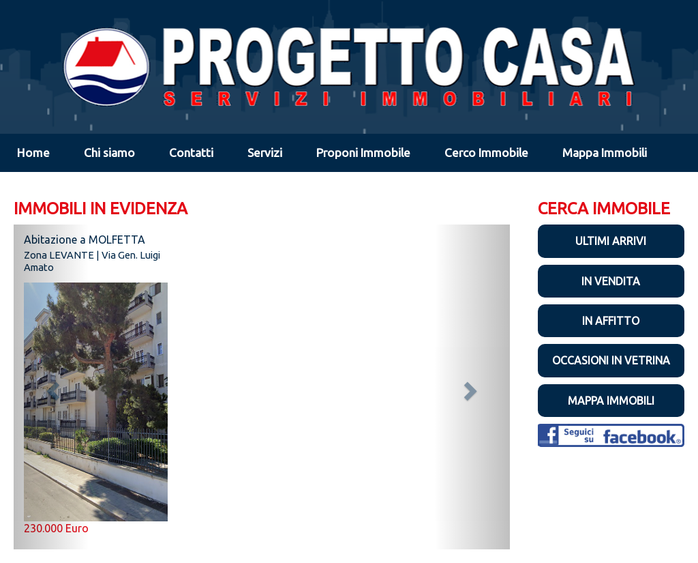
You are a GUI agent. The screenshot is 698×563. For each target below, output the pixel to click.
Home (33, 152)
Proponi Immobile (363, 152)
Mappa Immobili (604, 152)
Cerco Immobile (486, 152)
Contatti (191, 152)
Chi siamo (109, 152)
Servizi (264, 152)
